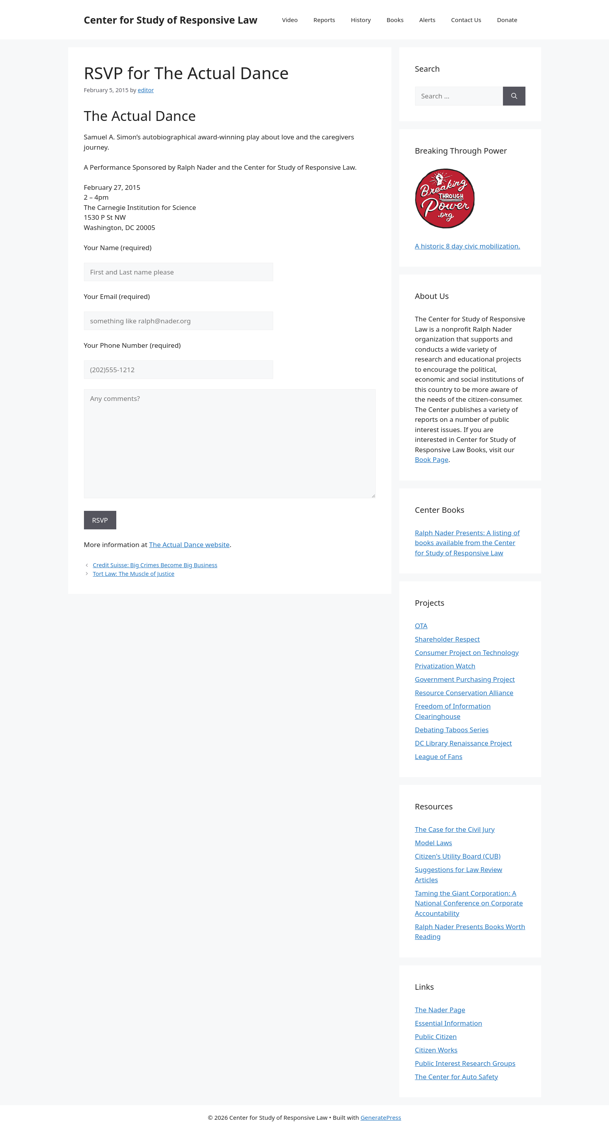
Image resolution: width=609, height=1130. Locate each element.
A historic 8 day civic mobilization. (467, 245)
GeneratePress (381, 1117)
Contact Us (466, 20)
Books (395, 20)
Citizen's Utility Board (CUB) (458, 856)
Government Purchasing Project (465, 679)
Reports (324, 20)
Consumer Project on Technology (467, 652)
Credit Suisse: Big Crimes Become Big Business (155, 565)
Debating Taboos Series (452, 729)
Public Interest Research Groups (465, 1063)
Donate (507, 20)
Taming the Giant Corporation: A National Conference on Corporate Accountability (469, 903)
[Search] (514, 96)
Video (290, 20)
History (361, 20)
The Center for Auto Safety (456, 1076)
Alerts (427, 20)
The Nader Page (440, 1009)
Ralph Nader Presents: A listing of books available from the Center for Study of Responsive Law (467, 542)
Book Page (432, 459)
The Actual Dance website (189, 544)
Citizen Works (436, 1049)
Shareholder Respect (447, 639)
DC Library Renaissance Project (463, 743)
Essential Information (448, 1023)
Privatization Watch (445, 665)
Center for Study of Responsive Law (171, 19)
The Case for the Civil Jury (455, 829)
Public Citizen (436, 1036)
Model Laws (434, 842)
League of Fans (439, 756)
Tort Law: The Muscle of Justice (134, 573)
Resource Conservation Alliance (464, 692)
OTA (421, 625)
